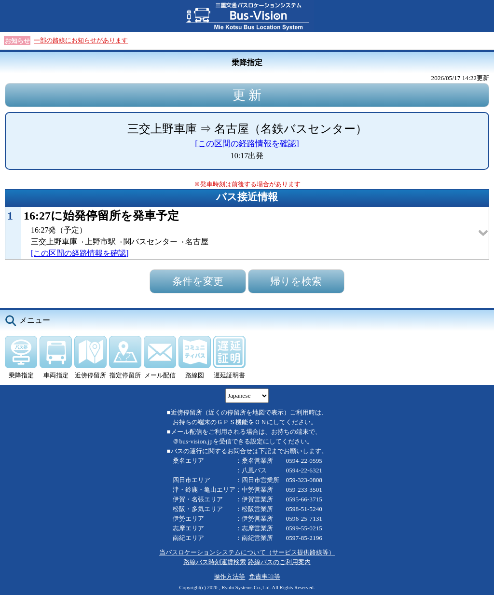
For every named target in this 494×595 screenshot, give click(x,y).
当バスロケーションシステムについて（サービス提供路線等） (247, 552)
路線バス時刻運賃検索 (214, 562)
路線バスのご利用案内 (279, 562)
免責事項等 (264, 576)
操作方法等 (229, 576)
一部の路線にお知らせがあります (81, 40)
